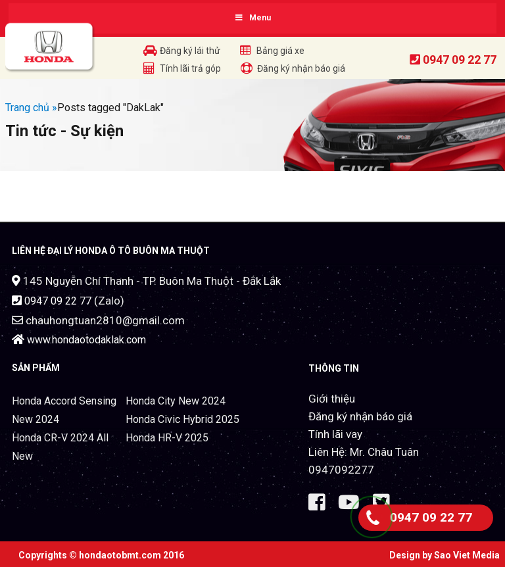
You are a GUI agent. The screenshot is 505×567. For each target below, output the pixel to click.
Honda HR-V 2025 (167, 437)
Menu (252, 17)
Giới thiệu (331, 398)
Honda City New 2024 (176, 401)
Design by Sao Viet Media (444, 555)
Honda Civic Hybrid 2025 (182, 419)
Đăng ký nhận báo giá (360, 416)
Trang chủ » (31, 107)
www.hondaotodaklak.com (86, 339)
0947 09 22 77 (459, 59)
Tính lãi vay (335, 434)
